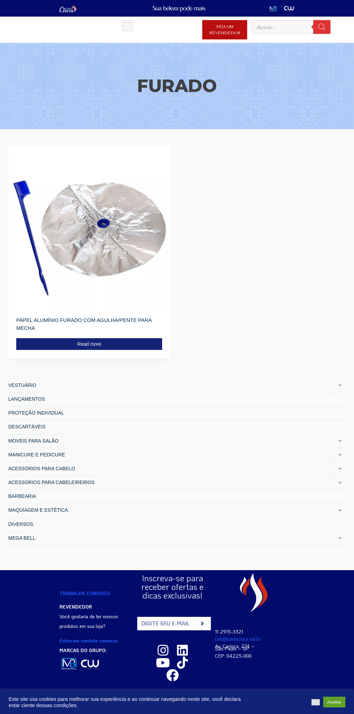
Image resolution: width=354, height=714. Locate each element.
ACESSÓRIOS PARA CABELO (41, 468)
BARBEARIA (22, 496)
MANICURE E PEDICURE (36, 454)
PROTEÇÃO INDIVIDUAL (36, 413)
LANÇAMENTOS (26, 399)
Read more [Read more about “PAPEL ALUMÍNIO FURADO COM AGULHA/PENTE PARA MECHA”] (89, 344)
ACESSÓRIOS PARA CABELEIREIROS (51, 482)
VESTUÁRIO (22, 385)
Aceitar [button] (334, 702)
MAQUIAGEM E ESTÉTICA (38, 510)
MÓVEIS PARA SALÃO (33, 441)
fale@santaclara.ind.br (238, 639)
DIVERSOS (20, 524)
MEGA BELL (22, 538)
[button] (127, 25)
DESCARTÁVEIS (27, 426)
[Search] (321, 27)
